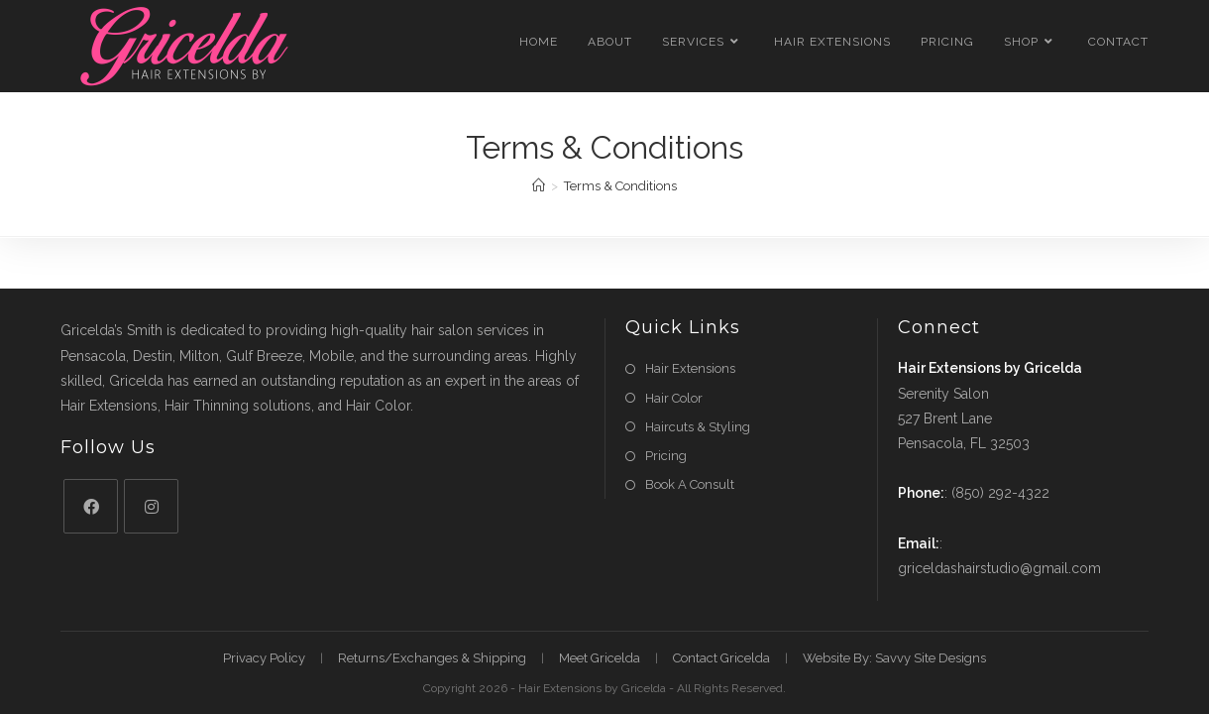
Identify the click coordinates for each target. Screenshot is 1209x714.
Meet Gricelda (599, 658)
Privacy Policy (264, 658)
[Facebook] (90, 506)
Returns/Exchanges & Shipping (432, 658)
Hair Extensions (690, 368)
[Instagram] (151, 506)
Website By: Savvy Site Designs (894, 658)
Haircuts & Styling (697, 426)
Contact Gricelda (721, 658)
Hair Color (674, 398)
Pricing (666, 455)
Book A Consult (689, 484)
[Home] (538, 185)
